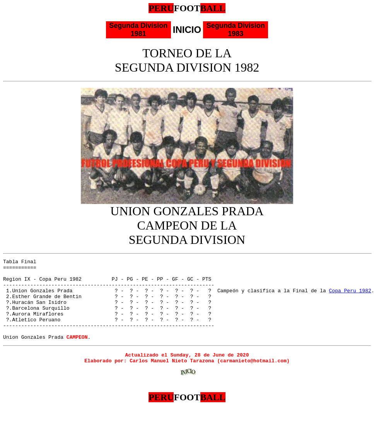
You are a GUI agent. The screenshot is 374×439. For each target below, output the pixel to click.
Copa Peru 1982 (350, 297)
